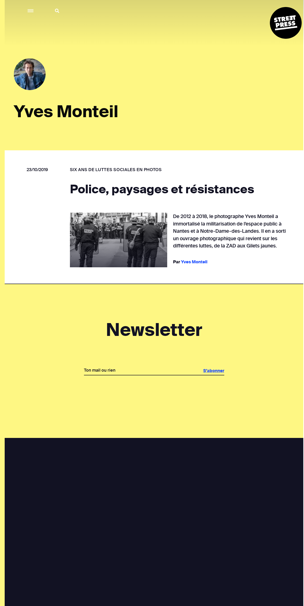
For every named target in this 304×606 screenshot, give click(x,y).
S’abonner (213, 370)
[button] (31, 11)
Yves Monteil (194, 261)
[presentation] (153, 391)
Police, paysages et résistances (162, 189)
